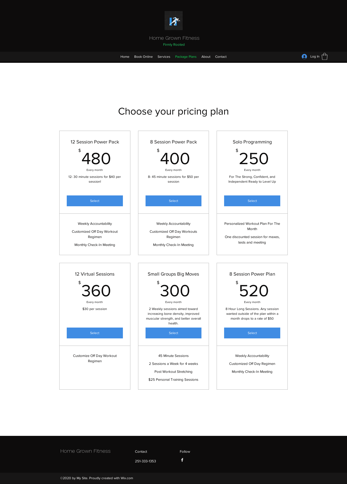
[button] (324, 56)
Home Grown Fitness (174, 38)
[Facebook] (182, 460)
